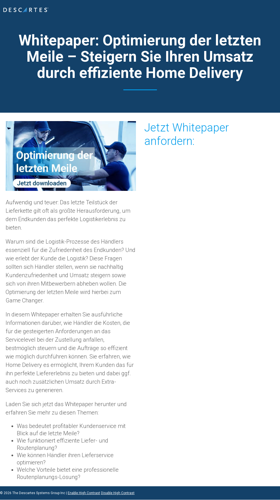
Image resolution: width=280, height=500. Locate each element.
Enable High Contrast (84, 493)
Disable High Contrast (118, 493)
